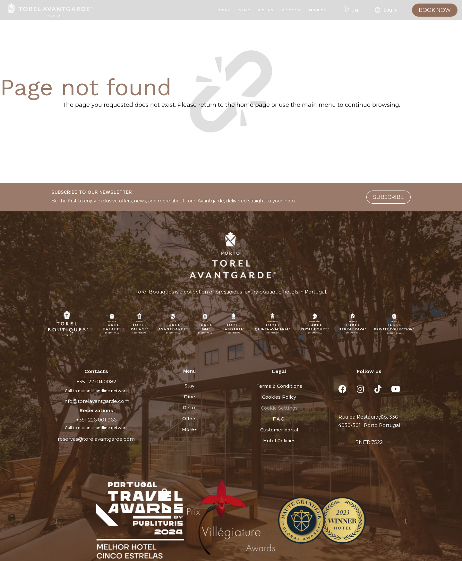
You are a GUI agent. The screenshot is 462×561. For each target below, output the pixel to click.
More (318, 10)
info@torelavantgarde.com (96, 401)
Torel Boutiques (154, 292)
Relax (266, 10)
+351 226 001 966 (96, 420)
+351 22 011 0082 (96, 381)
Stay (224, 10)
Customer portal (279, 430)
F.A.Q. (279, 419)
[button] (56, 521)
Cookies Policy (279, 397)
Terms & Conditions (279, 386)
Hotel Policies (279, 441)
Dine (244, 10)
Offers (291, 10)
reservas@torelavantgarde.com (96, 439)
